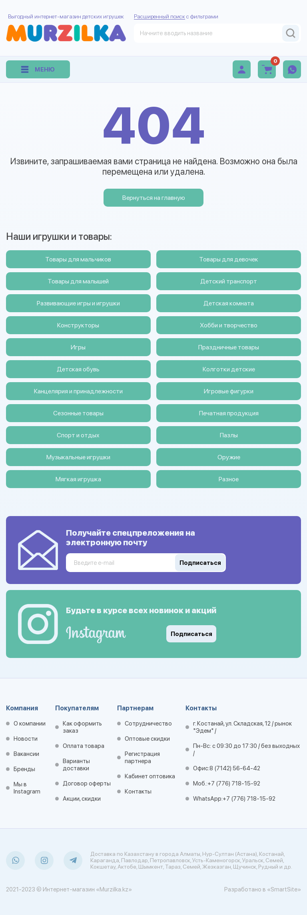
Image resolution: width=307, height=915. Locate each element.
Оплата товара (83, 746)
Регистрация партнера (142, 757)
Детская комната (228, 303)
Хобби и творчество (228, 325)
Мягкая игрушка (78, 479)
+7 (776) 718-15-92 (233, 783)
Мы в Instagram (27, 788)
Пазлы (229, 435)
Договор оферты (87, 783)
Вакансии (26, 754)
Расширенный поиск (159, 16)
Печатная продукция (229, 413)
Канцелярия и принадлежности (78, 391)
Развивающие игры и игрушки (78, 303)
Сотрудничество (148, 723)
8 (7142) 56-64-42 (234, 768)
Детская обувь (78, 369)
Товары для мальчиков (78, 259)
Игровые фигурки (228, 391)
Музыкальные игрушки (78, 457)
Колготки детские (229, 369)
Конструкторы (78, 325)
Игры (78, 347)
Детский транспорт (228, 281)
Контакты (138, 791)
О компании (30, 723)
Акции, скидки (82, 798)
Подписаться (191, 634)
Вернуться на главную (153, 197)
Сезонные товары (78, 413)
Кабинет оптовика (150, 776)
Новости (26, 738)
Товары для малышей (78, 281)
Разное (229, 479)
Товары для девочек (228, 259)
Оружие (228, 457)
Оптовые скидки (147, 738)
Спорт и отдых (78, 435)
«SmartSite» (284, 889)
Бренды (24, 769)
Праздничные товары (228, 347)
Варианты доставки (76, 765)
